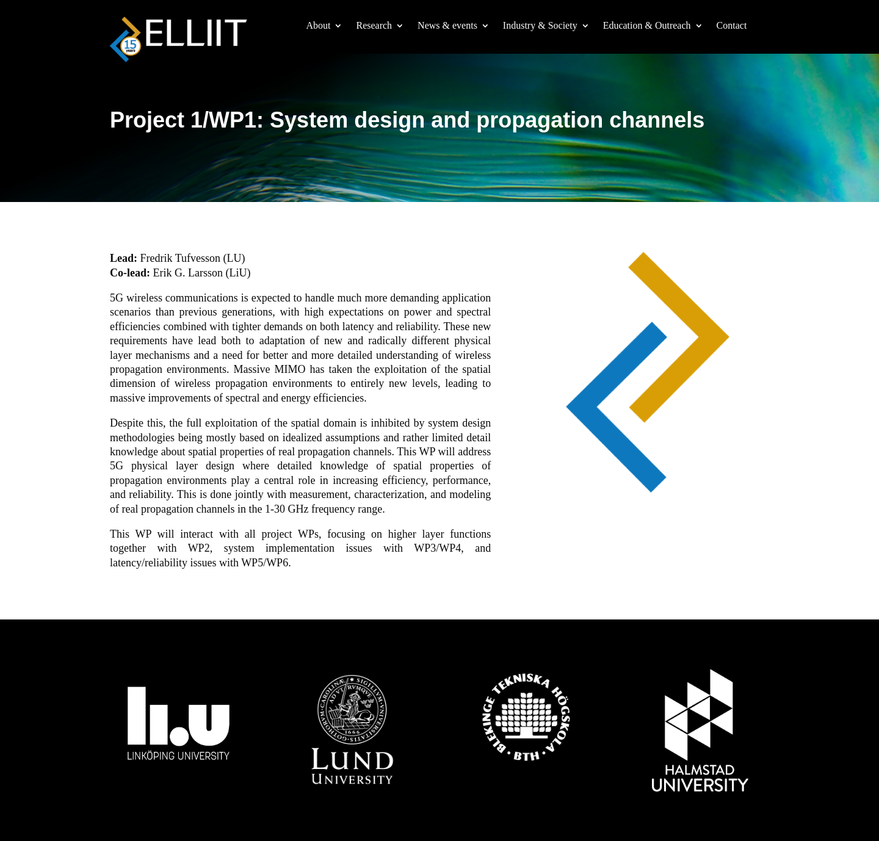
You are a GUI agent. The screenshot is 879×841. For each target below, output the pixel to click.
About (318, 26)
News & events (447, 26)
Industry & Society (540, 26)
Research (374, 26)
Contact (732, 26)
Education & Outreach (647, 26)
